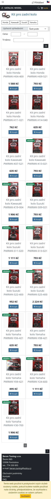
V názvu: (7, 39)
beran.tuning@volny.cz (20, 468)
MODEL (18, 8)
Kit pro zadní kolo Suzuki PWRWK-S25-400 (37, 290)
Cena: (5, 34)
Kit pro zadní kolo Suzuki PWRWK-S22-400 (13, 290)
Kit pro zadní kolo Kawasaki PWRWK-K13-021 (37, 159)
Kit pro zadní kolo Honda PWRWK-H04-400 (13, 72)
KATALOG (8, 8)
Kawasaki (15, 22)
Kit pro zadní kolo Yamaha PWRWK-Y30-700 (13, 421)
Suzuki (24, 22)
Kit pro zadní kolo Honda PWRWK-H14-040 (37, 116)
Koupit (13, 88)
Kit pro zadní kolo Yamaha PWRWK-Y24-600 (37, 377)
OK (46, 46)
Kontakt (6, 476)
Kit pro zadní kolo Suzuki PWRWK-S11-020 (13, 247)
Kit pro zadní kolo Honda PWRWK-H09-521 (37, 72)
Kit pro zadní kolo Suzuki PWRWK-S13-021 (37, 247)
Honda (5, 22)
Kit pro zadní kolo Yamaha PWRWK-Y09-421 (13, 377)
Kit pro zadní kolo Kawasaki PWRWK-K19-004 (13, 203)
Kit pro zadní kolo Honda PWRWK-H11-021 (13, 116)
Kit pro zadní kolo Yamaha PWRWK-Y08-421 (37, 334)
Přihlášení (38, 2)
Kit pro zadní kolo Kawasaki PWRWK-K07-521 (13, 159)
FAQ (4, 479)
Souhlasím (25, 496)
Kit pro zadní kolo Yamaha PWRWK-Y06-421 (13, 334)
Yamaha (33, 22)
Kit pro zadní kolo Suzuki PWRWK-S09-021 (37, 203)
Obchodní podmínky (12, 473)
